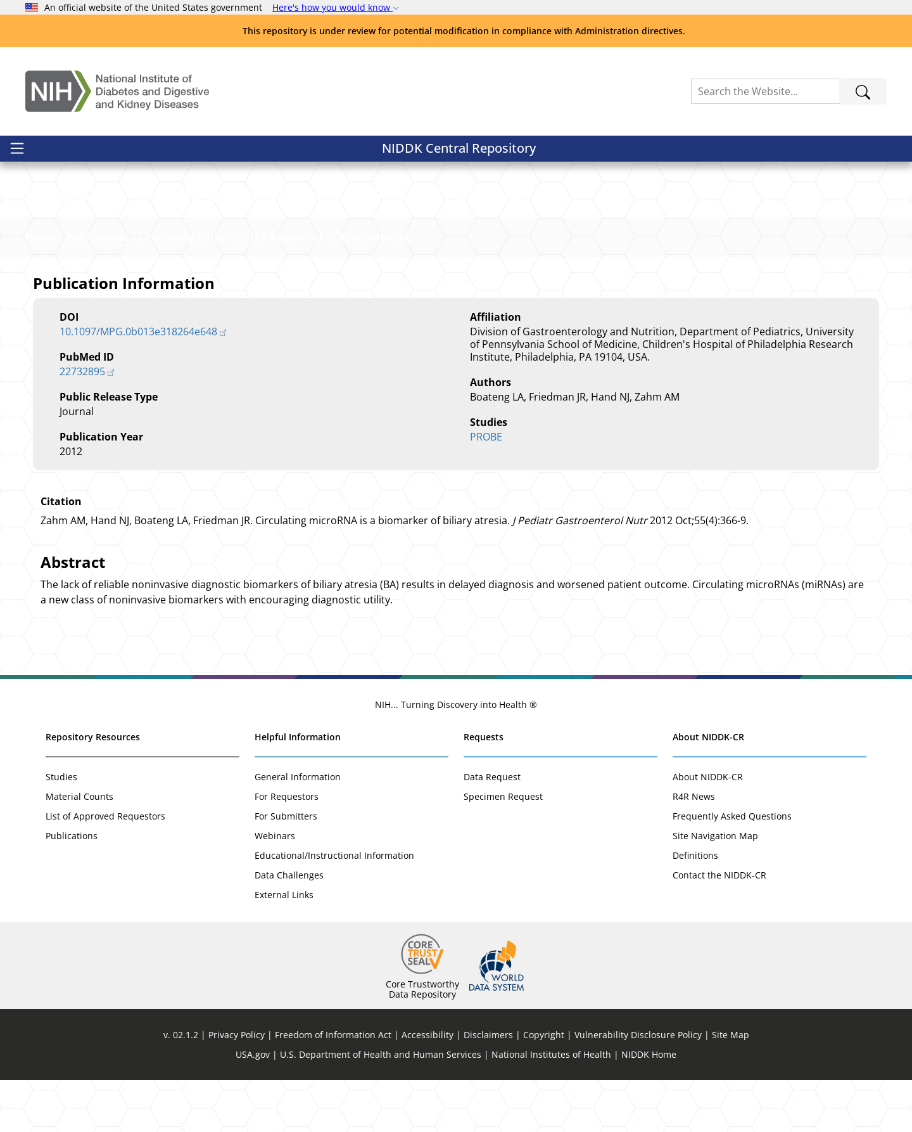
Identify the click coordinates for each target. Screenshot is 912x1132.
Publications (97, 289)
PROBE (486, 489)
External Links (284, 947)
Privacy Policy (236, 1087)
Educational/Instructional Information (334, 907)
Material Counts (79, 848)
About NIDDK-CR (708, 789)
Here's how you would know (335, 7)
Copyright (543, 1087)
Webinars (275, 888)
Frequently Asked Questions (732, 868)
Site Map (730, 1087)
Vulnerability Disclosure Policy (638, 1087)
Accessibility (427, 1087)
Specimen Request (503, 848)
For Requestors (287, 848)
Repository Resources (93, 789)
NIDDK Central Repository (106, 155)
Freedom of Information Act (333, 1087)
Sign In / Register (830, 155)
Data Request (492, 829)
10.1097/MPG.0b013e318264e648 (138, 383)
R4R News (694, 848)
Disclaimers (488, 1087)
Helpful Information (298, 789)
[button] (113, 194)
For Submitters (286, 868)
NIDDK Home (648, 1106)
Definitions (695, 907)
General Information (298, 829)
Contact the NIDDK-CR (719, 927)
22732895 (82, 423)
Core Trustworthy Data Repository (422, 1041)
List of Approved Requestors (105, 868)
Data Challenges (289, 927)
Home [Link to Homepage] (40, 289)
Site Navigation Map (715, 888)
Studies (61, 829)
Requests (484, 789)
